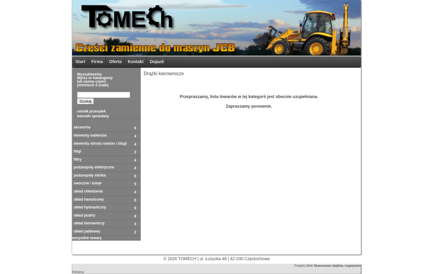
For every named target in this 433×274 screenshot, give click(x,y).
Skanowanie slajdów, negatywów (337, 265)
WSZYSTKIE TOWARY (87, 238)
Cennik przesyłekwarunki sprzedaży (93, 113)
